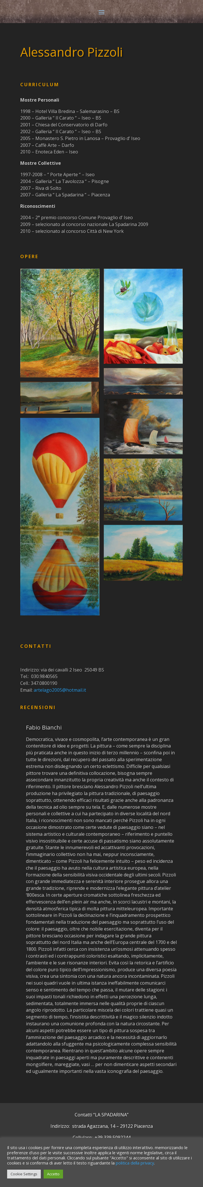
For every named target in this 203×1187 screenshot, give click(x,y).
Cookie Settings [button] (24, 1173)
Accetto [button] (53, 1173)
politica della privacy (135, 1163)
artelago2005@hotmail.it (60, 690)
